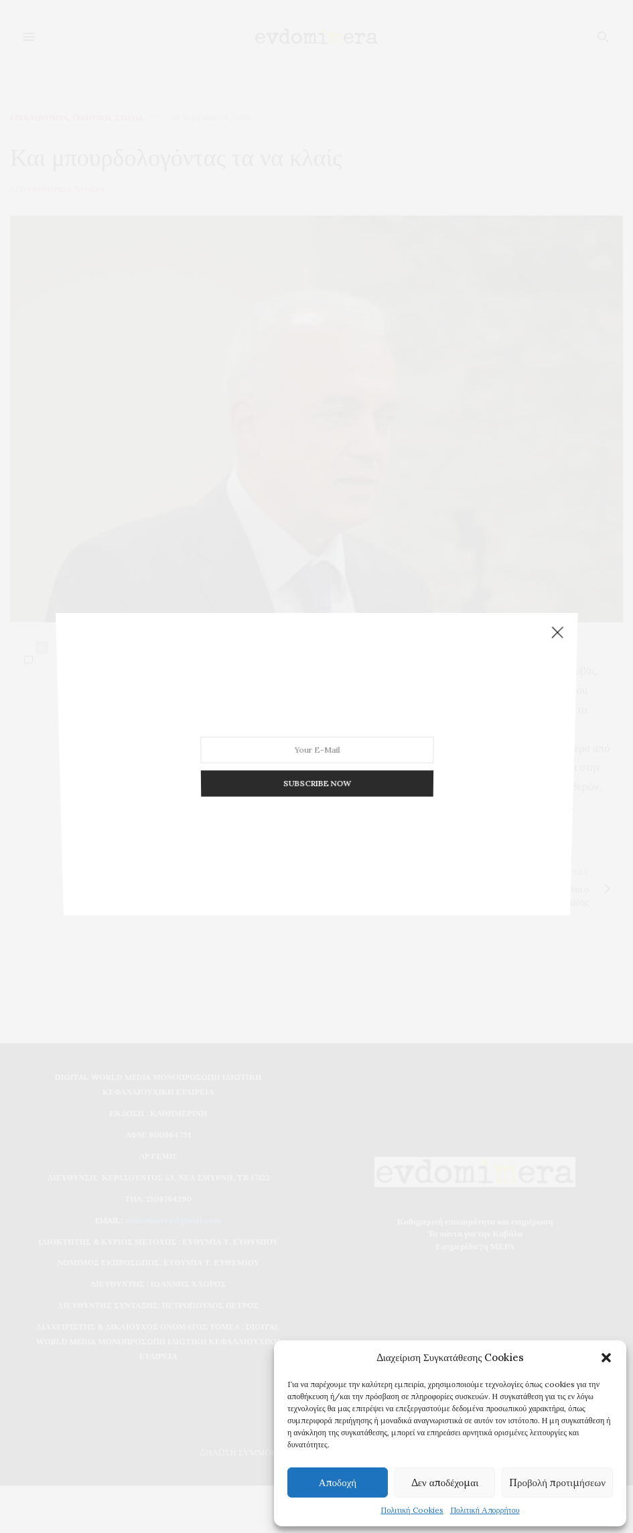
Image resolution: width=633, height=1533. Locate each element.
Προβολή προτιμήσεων (557, 1482)
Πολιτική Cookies (411, 1510)
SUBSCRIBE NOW (316, 767)
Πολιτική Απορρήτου (485, 1510)
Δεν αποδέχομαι (445, 1482)
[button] (606, 1357)
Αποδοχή (337, 1482)
